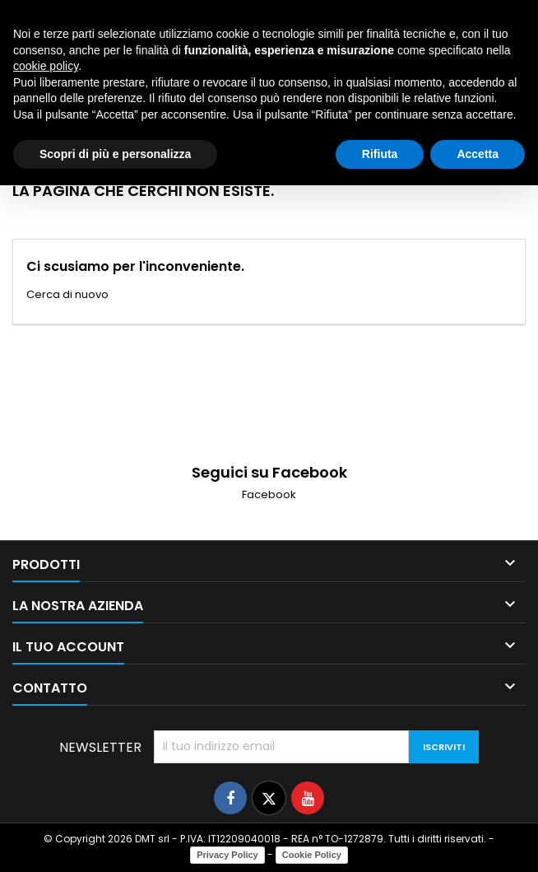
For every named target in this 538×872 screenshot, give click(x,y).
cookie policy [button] (45, 65)
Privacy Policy (227, 855)
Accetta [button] (478, 154)
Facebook (269, 494)
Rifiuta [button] (380, 154)
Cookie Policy (311, 855)
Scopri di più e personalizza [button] (115, 154)
